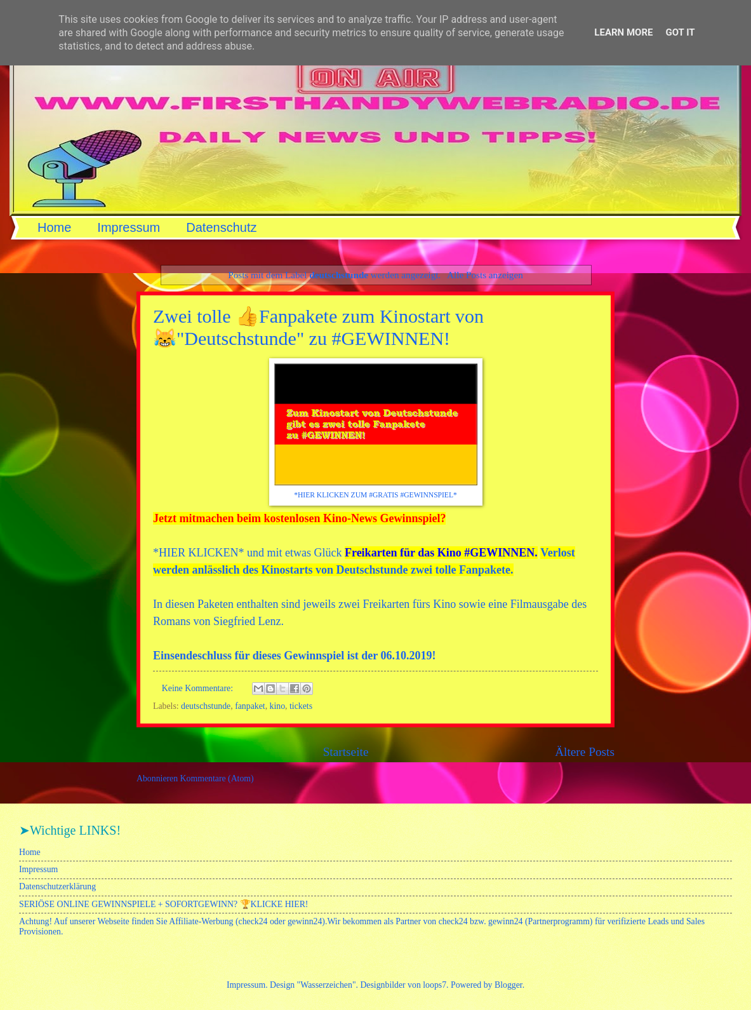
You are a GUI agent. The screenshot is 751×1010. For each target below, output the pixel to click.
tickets (300, 706)
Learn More (623, 32)
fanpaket (250, 706)
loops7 (434, 985)
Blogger (508, 985)
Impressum (128, 227)
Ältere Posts (585, 751)
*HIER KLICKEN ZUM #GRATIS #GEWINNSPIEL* (375, 495)
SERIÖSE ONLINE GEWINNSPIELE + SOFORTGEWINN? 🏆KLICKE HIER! (163, 904)
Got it (680, 32)
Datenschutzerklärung (57, 886)
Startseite (346, 751)
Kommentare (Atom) (217, 778)
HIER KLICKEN (198, 552)
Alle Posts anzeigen (485, 274)
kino (278, 706)
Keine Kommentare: (199, 688)
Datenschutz (221, 227)
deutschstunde (205, 706)
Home (54, 227)
